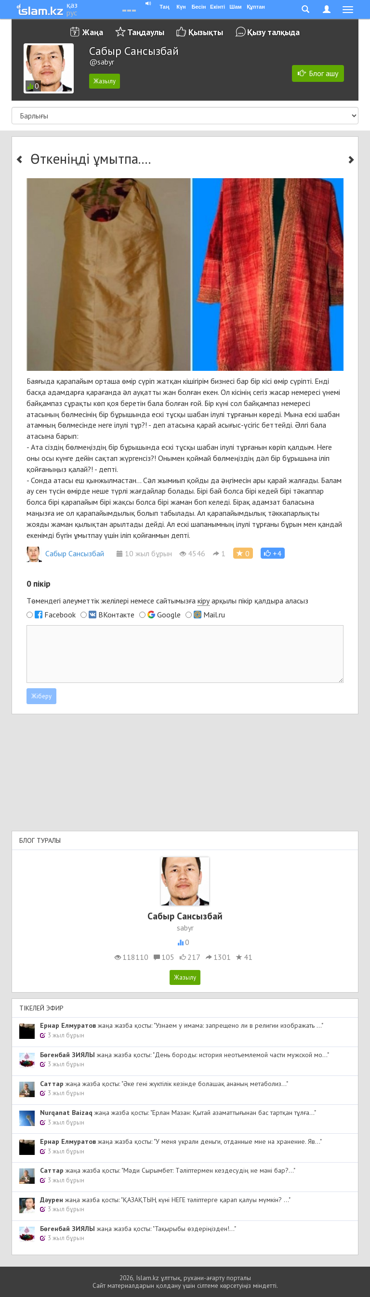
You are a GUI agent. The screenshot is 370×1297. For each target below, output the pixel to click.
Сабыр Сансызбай (65, 553)
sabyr (185, 927)
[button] (273, 553)
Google (169, 614)
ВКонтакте (116, 614)
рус (71, 12)
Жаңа (92, 32)
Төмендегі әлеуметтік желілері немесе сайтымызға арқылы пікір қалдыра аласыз (167, 601)
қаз (72, 5)
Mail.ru (214, 614)
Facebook (60, 614)
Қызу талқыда (273, 32)
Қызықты (205, 32)
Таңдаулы (145, 32)
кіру (204, 600)
